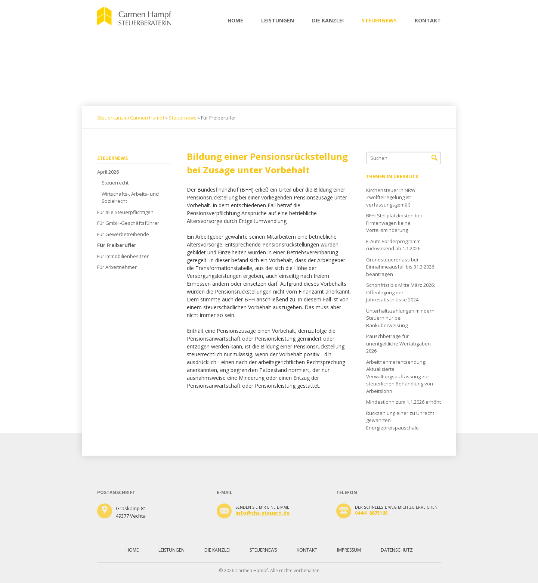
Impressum (349, 550)
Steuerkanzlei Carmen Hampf (130, 117)
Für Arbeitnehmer (117, 267)
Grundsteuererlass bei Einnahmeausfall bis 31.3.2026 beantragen (400, 266)
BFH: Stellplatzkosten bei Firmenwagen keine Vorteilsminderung (394, 222)
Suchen (434, 158)
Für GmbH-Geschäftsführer (128, 223)
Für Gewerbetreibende (123, 234)
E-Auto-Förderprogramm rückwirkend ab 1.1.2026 (393, 245)
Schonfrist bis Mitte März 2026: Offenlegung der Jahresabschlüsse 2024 (400, 292)
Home (235, 20)
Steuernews (379, 20)
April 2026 (108, 171)
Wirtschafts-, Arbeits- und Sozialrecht (130, 197)
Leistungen (277, 20)
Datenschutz (397, 550)
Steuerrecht (115, 182)
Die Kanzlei (328, 20)
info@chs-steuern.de (262, 512)
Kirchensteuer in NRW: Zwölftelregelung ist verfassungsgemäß (391, 197)
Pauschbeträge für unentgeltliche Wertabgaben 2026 (398, 343)
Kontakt (428, 20)
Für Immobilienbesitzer (123, 256)
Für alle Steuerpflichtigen (125, 212)
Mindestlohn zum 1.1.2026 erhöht (403, 402)
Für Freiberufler (116, 245)
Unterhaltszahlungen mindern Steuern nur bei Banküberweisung (400, 318)
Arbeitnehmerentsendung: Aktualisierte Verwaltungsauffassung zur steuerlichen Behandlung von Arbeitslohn (399, 376)
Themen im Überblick (392, 176)
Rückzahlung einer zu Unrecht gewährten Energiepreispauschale (400, 420)
